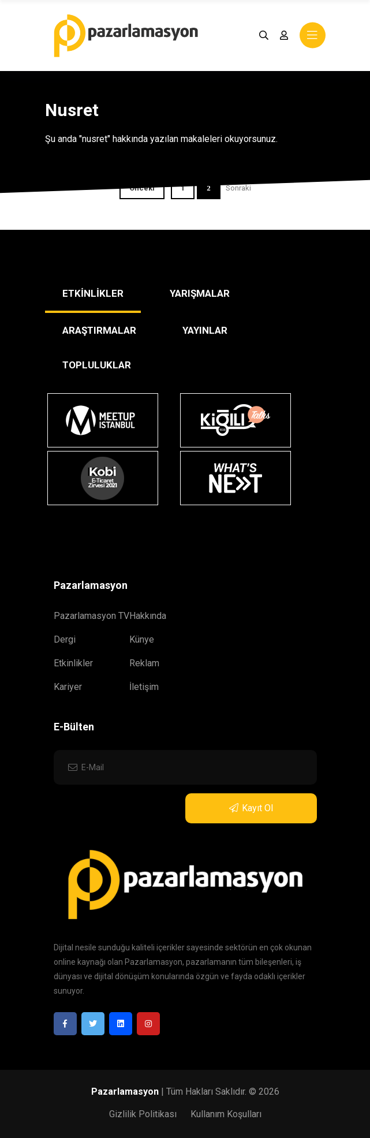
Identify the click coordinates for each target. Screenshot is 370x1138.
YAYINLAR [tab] (204, 330)
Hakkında (147, 615)
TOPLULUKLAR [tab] (96, 365)
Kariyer (68, 686)
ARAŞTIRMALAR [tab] (99, 330)
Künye (141, 639)
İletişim (144, 686)
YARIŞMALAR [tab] (200, 293)
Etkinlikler (73, 663)
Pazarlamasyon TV (91, 615)
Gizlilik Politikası (143, 1114)
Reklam (144, 663)
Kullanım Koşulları (225, 1114)
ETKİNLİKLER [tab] (93, 293)
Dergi (65, 639)
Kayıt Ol (251, 808)
